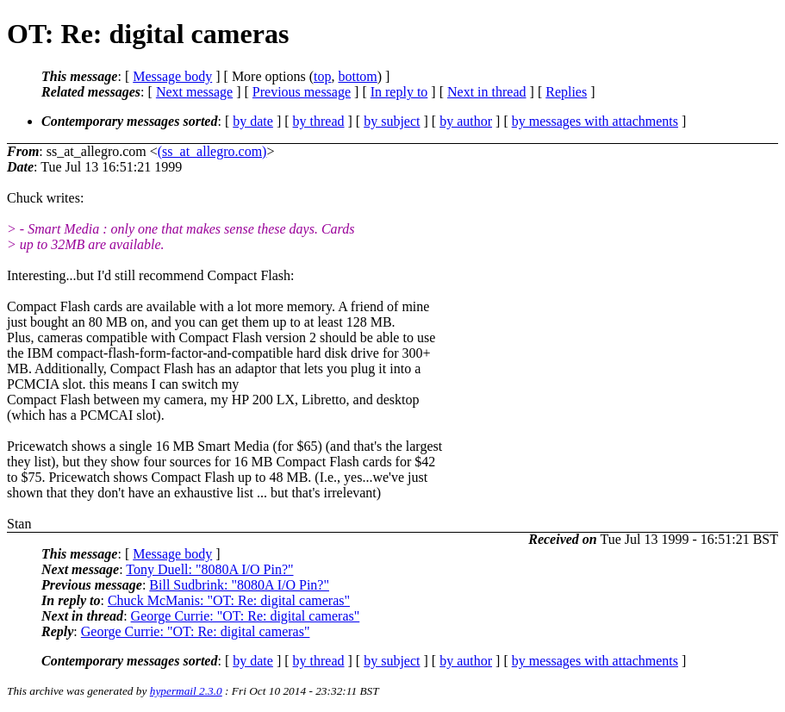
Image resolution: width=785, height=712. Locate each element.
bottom (357, 76)
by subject (392, 121)
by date (253, 121)
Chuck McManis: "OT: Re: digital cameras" (229, 600)
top (322, 76)
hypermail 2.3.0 (186, 690)
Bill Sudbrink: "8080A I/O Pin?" (239, 585)
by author (465, 121)
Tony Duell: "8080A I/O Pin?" (209, 569)
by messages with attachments (595, 121)
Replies (566, 91)
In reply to (399, 91)
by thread (319, 121)
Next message (194, 91)
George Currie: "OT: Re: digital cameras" (245, 616)
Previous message (301, 91)
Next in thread (486, 91)
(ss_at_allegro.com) (212, 151)
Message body (172, 76)
